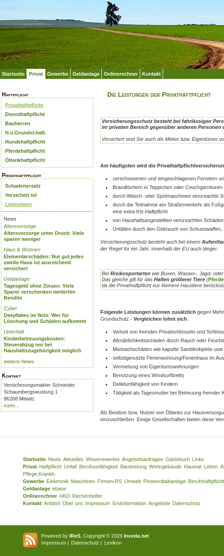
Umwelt (132, 481)
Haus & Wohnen (22, 249)
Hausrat (193, 466)
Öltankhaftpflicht (25, 160)
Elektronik (57, 481)
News (54, 459)
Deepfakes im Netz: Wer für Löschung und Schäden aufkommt (45, 318)
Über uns (72, 503)
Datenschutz (187, 503)
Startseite (13, 74)
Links (198, 459)
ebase (59, 488)
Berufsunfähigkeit (98, 466)
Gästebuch (177, 459)
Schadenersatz (23, 186)
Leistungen (18, 204)
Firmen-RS (110, 481)
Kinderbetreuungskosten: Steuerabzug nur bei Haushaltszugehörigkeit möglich (42, 344)
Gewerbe (57, 74)
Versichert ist (21, 195)
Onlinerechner (121, 74)
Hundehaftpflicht (25, 142)
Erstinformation (129, 503)
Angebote (159, 503)
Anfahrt (52, 503)
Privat (36, 74)
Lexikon (112, 542)
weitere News (19, 361)
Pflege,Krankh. (39, 474)
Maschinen (83, 481)
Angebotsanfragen (142, 459)
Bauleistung (133, 466)
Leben (211, 466)
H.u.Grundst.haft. (25, 132)
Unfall (70, 466)
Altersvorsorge (20, 226)
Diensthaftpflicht (25, 114)
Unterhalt (14, 331)
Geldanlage (85, 74)
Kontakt (151, 74)
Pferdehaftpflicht (25, 151)
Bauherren (17, 123)
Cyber (10, 308)
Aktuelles (73, 459)
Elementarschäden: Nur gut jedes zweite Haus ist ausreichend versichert (44, 262)
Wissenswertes (103, 459)
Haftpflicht (50, 466)
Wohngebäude (165, 466)
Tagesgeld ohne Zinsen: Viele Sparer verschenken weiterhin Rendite (40, 291)
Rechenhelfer (87, 496)
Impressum (97, 503)
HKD (65, 496)
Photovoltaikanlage (164, 481)
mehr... (11, 405)
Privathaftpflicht (24, 105)
